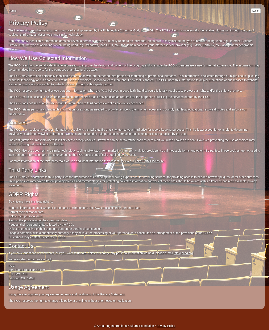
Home (12, 10)
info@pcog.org (183, 253)
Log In (255, 10)
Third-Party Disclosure (149, 161)
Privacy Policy (166, 325)
